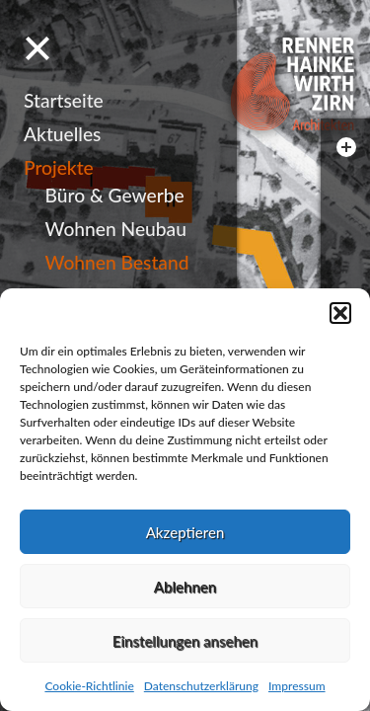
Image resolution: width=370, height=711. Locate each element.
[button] (340, 313)
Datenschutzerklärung (201, 685)
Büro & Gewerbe (115, 195)
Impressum (297, 685)
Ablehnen (185, 586)
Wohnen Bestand (117, 262)
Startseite (64, 100)
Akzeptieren (185, 532)
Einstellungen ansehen (185, 641)
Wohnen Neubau (115, 228)
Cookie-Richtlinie (88, 685)
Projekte (59, 167)
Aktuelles (62, 133)
